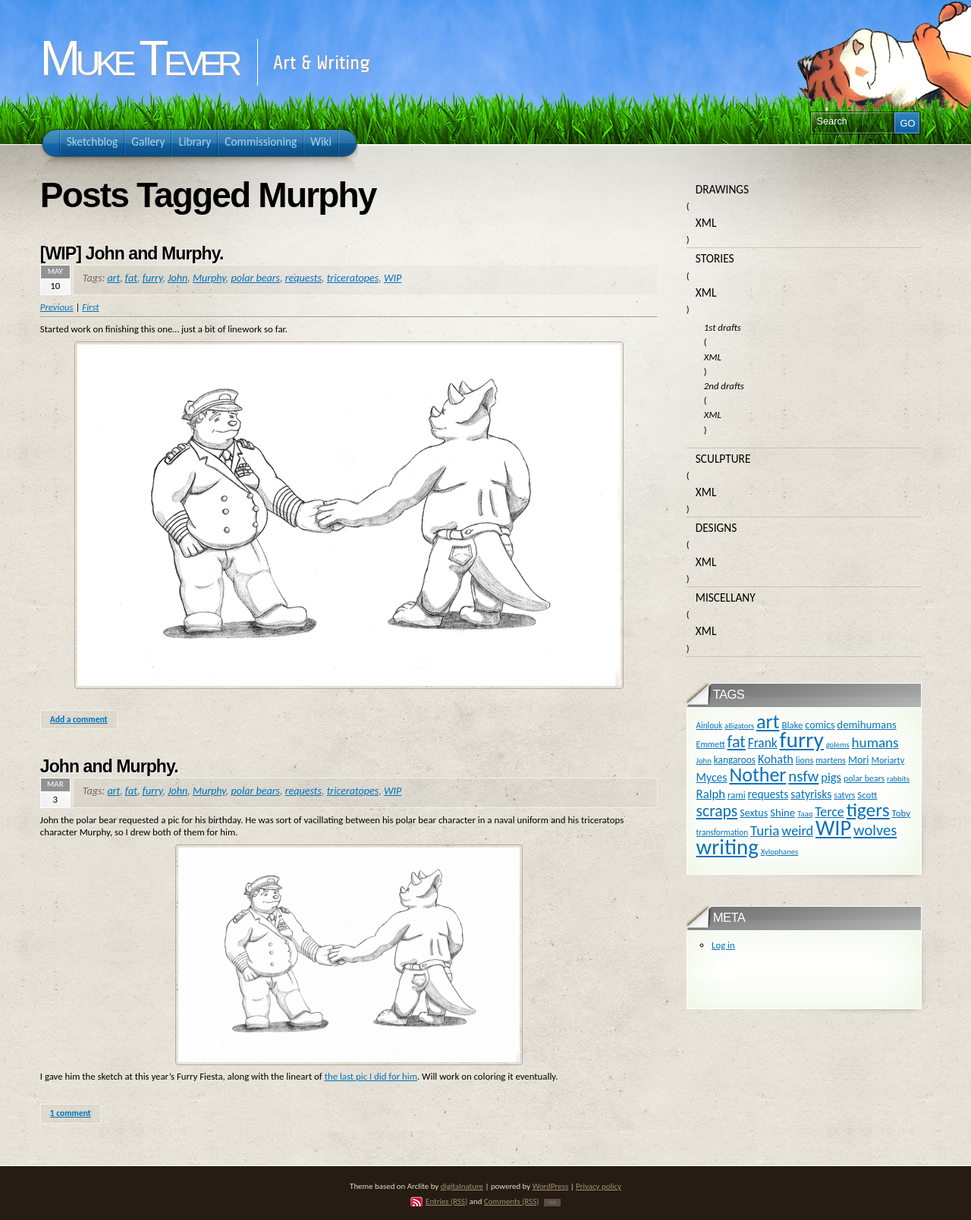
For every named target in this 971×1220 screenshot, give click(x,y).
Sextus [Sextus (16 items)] (754, 813)
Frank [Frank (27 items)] (763, 742)
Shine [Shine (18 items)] (782, 812)
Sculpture (723, 458)
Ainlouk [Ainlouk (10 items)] (709, 725)
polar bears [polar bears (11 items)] (864, 778)
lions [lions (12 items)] (804, 760)
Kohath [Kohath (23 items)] (775, 758)
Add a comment (79, 719)
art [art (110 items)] (767, 721)
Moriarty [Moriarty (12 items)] (887, 760)
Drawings (722, 189)
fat (131, 278)
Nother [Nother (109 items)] (757, 774)
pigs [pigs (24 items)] (831, 777)
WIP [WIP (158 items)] (833, 828)
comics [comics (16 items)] (819, 724)
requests (303, 278)
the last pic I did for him (371, 1076)
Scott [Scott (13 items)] (867, 794)
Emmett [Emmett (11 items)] (710, 744)
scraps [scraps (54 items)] (717, 810)
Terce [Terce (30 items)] (829, 811)
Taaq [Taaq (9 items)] (804, 814)
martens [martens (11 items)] (830, 760)
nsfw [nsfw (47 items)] (803, 776)
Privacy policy (598, 1186)
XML (706, 222)
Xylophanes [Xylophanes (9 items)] (780, 852)
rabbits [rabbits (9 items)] (898, 779)
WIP (392, 278)
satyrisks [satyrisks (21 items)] (810, 794)
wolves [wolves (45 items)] (875, 830)
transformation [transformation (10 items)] (722, 832)
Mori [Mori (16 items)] (858, 759)
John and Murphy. (109, 766)
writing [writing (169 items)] (727, 847)
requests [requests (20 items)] (768, 794)
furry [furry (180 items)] (802, 739)
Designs (716, 527)
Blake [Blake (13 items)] (792, 725)
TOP (552, 1203)
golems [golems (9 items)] (838, 745)
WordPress (551, 1186)
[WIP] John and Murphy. (132, 253)
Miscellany (726, 597)
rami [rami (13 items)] (736, 794)
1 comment (70, 1113)
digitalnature (462, 1186)
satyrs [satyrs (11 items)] (844, 795)
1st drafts (722, 327)
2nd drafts (724, 385)
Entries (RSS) (446, 1201)
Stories (715, 258)
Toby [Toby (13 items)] (901, 813)
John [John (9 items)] (704, 761)
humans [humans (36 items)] (875, 742)
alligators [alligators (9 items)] (739, 726)
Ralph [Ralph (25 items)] (711, 793)
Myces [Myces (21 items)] (711, 777)
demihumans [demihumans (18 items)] (866, 724)
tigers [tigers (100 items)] (868, 810)
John (177, 278)
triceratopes (353, 278)
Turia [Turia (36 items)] (764, 830)
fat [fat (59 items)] (736, 741)
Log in (723, 945)
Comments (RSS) (511, 1201)
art (113, 278)
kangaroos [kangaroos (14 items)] (735, 759)
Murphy (209, 278)
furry (153, 278)
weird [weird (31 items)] (797, 830)
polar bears (255, 278)
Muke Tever (138, 58)
